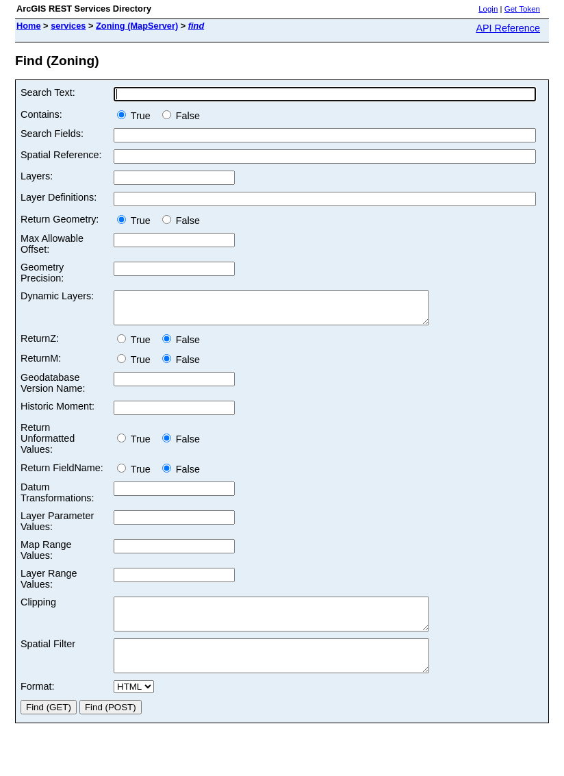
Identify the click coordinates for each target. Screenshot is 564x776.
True (136, 115)
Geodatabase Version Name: (53, 389)
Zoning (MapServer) (137, 26)
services (68, 26)
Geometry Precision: (42, 273)
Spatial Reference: (61, 154)
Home (28, 26)
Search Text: (48, 92)
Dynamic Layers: (57, 295)
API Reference (508, 28)
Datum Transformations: (57, 499)
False (181, 115)
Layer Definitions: (59, 197)
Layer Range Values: (49, 585)
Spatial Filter (48, 656)
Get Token (522, 9)
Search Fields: (52, 133)
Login (488, 9)
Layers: (37, 176)
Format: (38, 704)
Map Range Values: (46, 556)
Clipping (38, 608)
